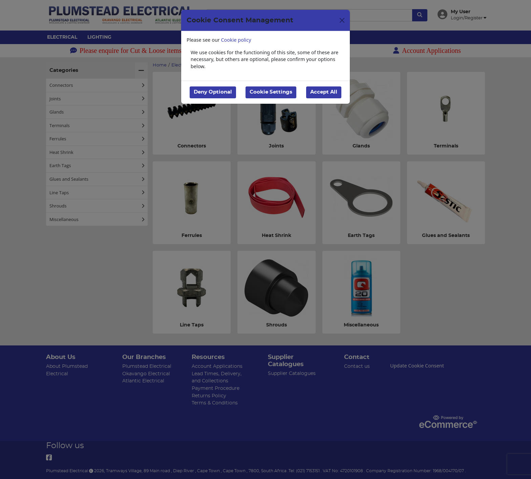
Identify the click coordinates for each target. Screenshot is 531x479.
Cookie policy (236, 40)
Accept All (323, 92)
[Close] (342, 20)
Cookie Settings (271, 92)
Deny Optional (213, 92)
